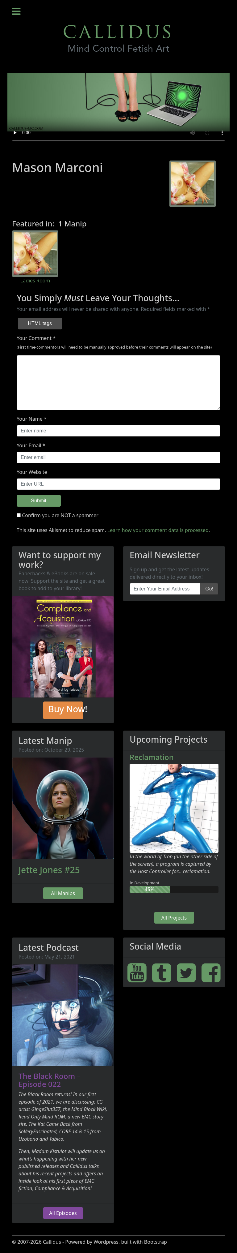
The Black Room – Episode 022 (50, 1080)
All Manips (63, 893)
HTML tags (40, 323)
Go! (209, 588)
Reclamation (152, 757)
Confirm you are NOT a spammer (57, 515)
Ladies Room (35, 280)
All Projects (174, 917)
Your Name (30, 418)
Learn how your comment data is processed (158, 530)
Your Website (32, 472)
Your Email (29, 445)
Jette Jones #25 (49, 870)
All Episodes (63, 1213)
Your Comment (34, 338)
